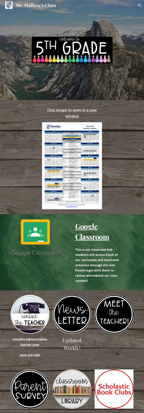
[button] (139, 5)
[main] (72, 113)
